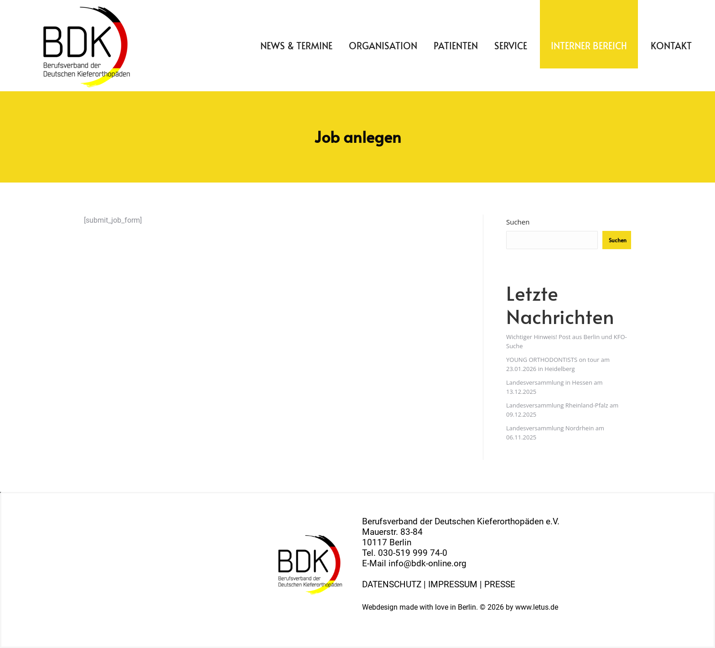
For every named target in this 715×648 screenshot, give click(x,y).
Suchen (517, 221)
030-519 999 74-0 (412, 553)
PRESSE (499, 584)
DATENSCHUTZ (391, 584)
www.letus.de (536, 607)
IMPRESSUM (452, 584)
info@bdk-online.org (427, 563)
